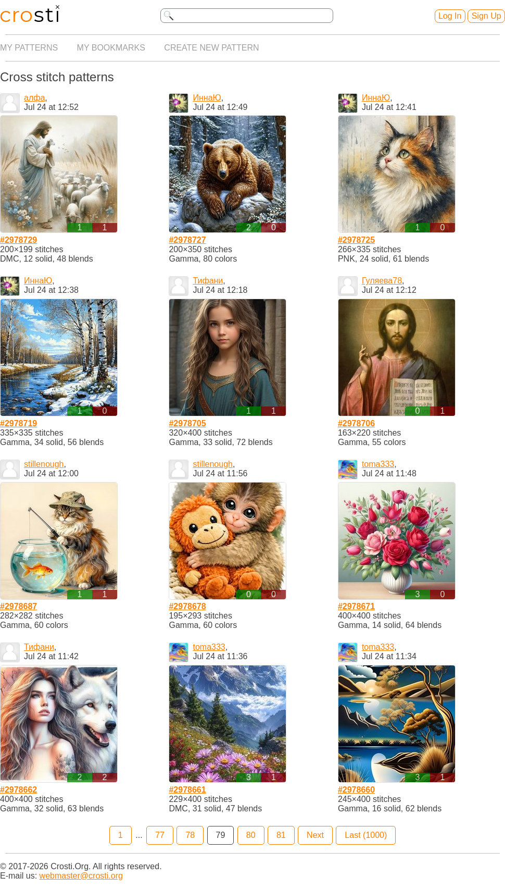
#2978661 (187, 789)
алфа (34, 97)
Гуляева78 (382, 280)
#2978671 (356, 606)
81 (281, 835)
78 (190, 835)
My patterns (29, 47)
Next (315, 835)
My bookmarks (111, 47)
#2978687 (18, 606)
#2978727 (187, 240)
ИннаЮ (207, 97)
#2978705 (187, 423)
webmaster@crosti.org (81, 875)
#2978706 (356, 423)
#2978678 (187, 606)
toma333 (378, 464)
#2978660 (356, 789)
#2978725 (356, 240)
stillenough (44, 464)
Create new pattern (211, 47)
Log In (449, 15)
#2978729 (18, 240)
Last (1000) (366, 835)
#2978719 (18, 423)
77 (160, 835)
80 (251, 835)
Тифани (208, 280)
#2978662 (18, 789)
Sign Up (486, 15)
